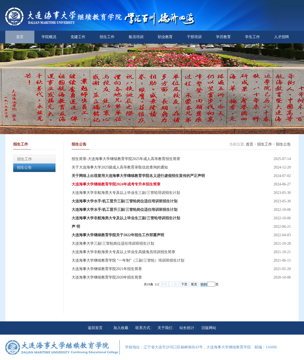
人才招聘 (281, 37)
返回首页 (95, 328)
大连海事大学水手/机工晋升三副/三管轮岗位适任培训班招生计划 (124, 201)
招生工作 (107, 37)
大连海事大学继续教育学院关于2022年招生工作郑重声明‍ (118, 235)
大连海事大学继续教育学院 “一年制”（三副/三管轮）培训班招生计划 (128, 260)
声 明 (76, 227)
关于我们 (165, 328)
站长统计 (186, 328)
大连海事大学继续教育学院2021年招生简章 (107, 269)
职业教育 (165, 37)
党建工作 (78, 37)
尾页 (194, 284)
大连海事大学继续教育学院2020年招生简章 (107, 277)
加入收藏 (120, 328)
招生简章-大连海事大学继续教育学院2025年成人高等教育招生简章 (126, 159)
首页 (20, 37)
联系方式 (142, 328)
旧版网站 (208, 328)
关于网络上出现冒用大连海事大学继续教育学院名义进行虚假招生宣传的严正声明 (138, 176)
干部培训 (194, 37)
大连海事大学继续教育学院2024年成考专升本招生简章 (116, 184)
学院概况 (49, 37)
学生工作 (252, 37)
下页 (184, 284)
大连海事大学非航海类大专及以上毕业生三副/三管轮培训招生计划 (126, 193)
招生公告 (24, 168)
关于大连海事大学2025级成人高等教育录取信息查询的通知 (120, 167)
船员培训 (136, 37)
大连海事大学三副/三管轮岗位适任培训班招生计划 (113, 243)
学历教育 (223, 37)
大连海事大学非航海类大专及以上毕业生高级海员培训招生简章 (123, 252)
